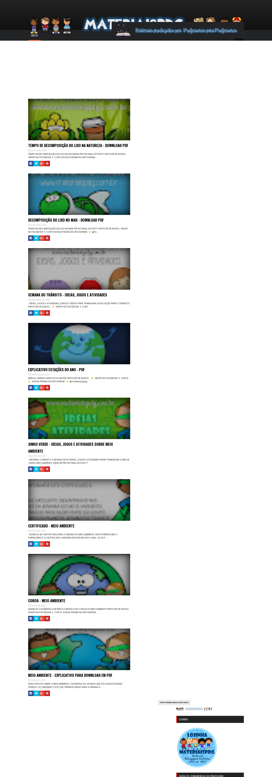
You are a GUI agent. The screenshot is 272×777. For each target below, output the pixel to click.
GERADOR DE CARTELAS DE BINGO (203, 537)
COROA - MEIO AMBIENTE (125, 398)
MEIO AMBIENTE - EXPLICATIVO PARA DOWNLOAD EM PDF (63, 481)
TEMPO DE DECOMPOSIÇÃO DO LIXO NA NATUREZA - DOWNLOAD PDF (64, 150)
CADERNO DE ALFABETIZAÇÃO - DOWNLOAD (208, 572)
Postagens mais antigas (161, 514)
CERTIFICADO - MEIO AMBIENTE (58, 398)
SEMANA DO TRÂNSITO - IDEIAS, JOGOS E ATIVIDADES (65, 236)
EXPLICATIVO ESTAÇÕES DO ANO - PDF (134, 233)
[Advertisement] (136, 67)
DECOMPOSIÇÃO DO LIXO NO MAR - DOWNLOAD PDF (132, 150)
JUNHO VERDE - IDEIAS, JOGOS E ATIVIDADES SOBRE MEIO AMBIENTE (138, 315)
